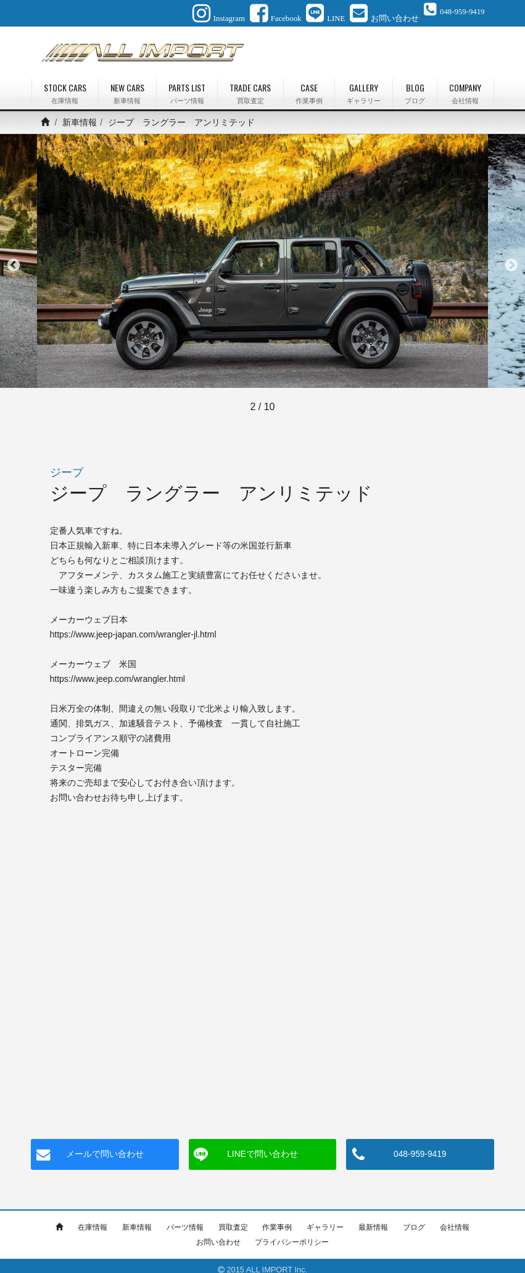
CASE (309, 85)
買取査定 (233, 1219)
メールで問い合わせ (105, 1146)
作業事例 (277, 1219)
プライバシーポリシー (292, 1234)
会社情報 (454, 1219)
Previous (13, 257)
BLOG (415, 85)
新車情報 (79, 114)
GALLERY (363, 85)
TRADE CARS (250, 85)
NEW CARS (127, 85)
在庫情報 (92, 1219)
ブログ (414, 1219)
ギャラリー (325, 1219)
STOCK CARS (65, 85)
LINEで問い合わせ (262, 1146)
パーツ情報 (185, 1219)
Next (511, 257)
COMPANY (465, 85)
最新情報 (373, 1219)
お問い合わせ (218, 1234)
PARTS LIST (187, 85)
